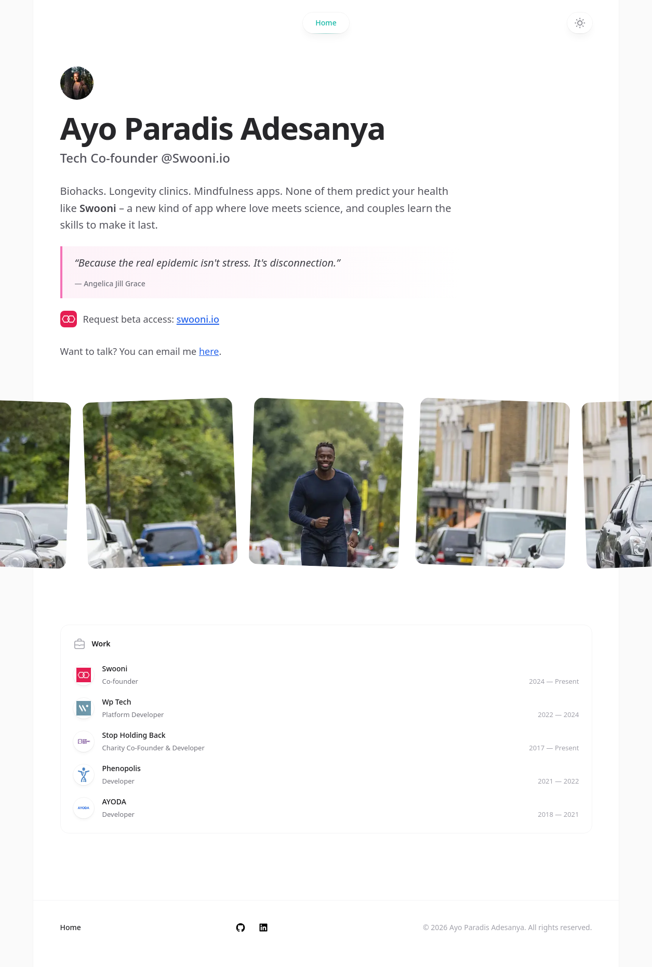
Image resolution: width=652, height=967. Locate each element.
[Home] (77, 83)
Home (325, 25)
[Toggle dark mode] (579, 22)
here (209, 351)
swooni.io (198, 319)
